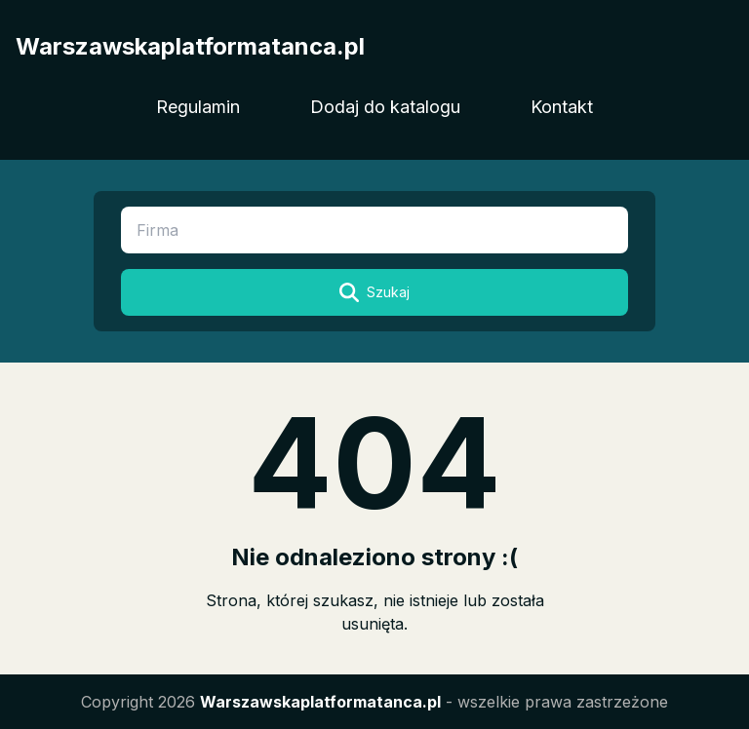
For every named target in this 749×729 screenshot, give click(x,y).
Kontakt (562, 106)
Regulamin (198, 106)
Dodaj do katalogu (385, 106)
